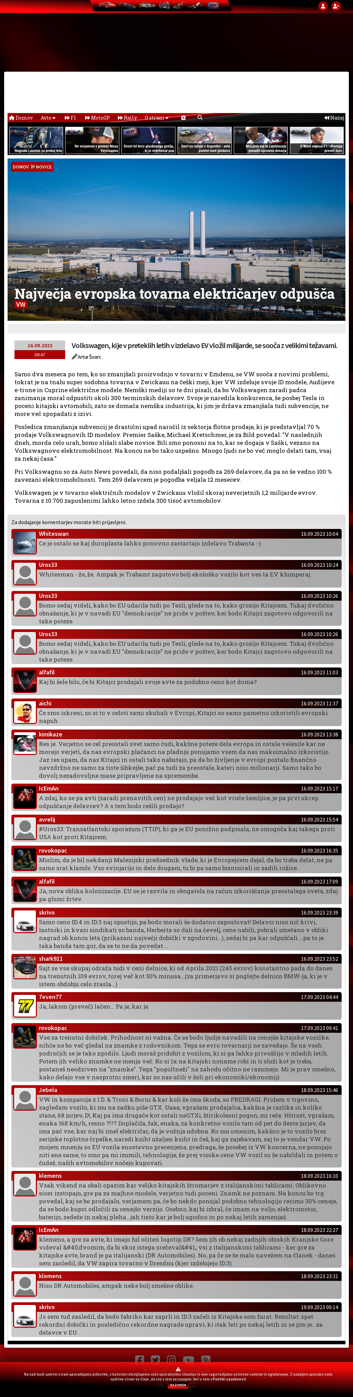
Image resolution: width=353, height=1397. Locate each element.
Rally (127, 117)
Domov (21, 117)
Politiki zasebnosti (229, 1379)
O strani (157, 117)
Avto (48, 117)
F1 (70, 117)
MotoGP (97, 117)
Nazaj (334, 117)
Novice (44, 167)
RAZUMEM (178, 1385)
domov (21, 167)
